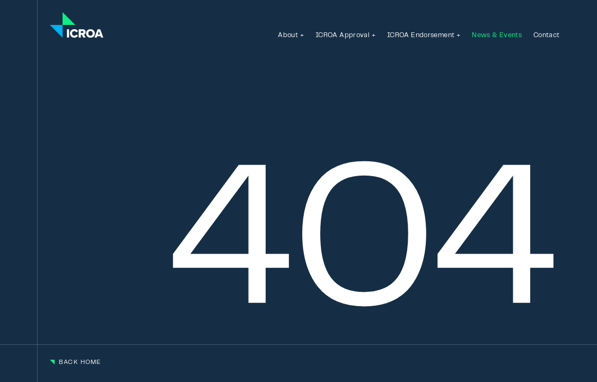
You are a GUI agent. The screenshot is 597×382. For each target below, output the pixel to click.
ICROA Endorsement (420, 35)
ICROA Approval (342, 35)
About (288, 35)
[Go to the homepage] (76, 25)
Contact (546, 35)
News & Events (497, 35)
